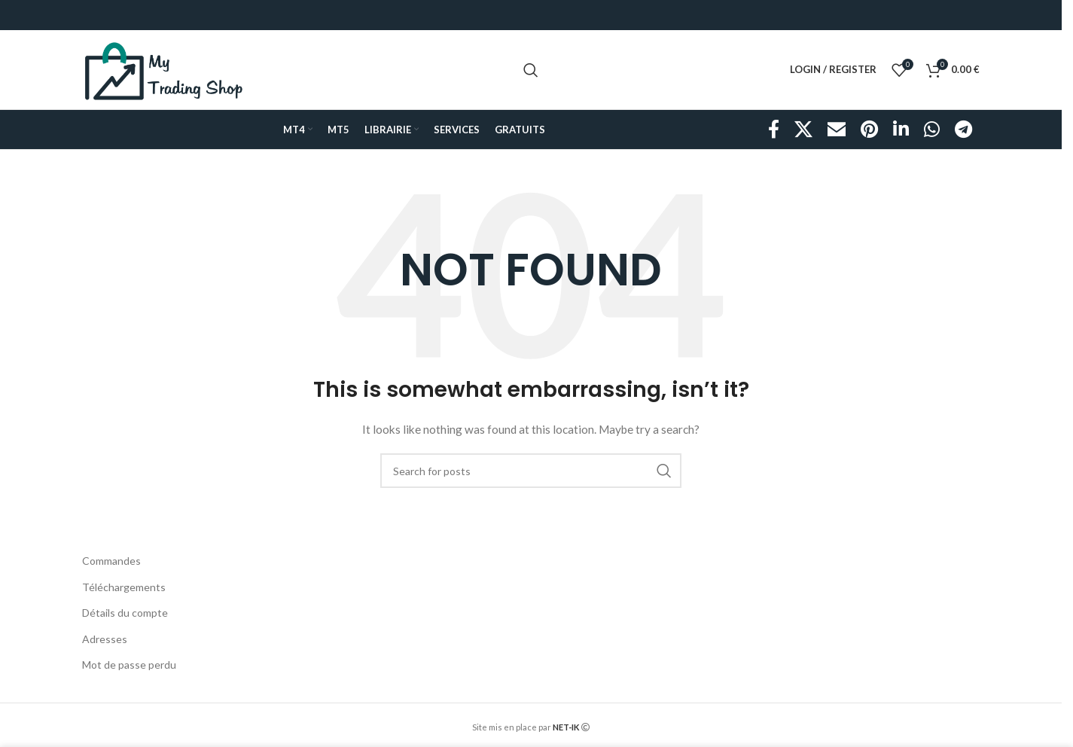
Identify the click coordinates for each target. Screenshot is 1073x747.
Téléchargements (124, 587)
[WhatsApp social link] (931, 130)
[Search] (531, 70)
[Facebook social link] (774, 130)
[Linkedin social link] (901, 130)
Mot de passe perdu (129, 664)
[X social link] (803, 130)
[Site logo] (163, 68)
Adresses (104, 639)
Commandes (111, 560)
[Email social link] (836, 130)
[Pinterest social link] (869, 130)
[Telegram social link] (963, 130)
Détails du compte (125, 612)
